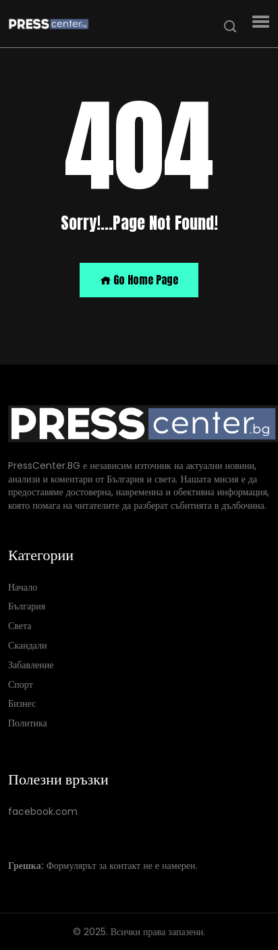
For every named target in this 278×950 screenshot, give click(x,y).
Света (20, 626)
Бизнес (22, 703)
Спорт (20, 684)
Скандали (27, 645)
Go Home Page (139, 280)
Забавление (30, 664)
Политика (27, 723)
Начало (22, 587)
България (26, 606)
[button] (260, 22)
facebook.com (43, 812)
